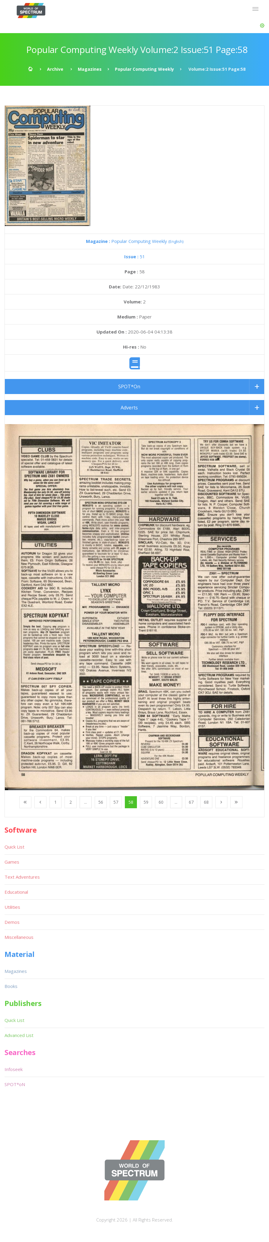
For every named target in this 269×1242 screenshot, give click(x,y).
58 (130, 802)
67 (191, 802)
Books (11, 986)
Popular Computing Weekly (144, 69)
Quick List (14, 847)
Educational (16, 892)
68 (206, 802)
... (85, 802)
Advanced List (19, 1035)
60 (161, 802)
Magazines (90, 69)
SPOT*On (129, 386)
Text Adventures (22, 877)
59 (146, 802)
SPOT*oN (15, 1084)
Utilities (12, 907)
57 (115, 802)
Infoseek (14, 1069)
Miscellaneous (19, 937)
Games (12, 862)
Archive (55, 69)
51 (134, 256)
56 (100, 802)
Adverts (129, 407)
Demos (12, 922)
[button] (262, 26)
